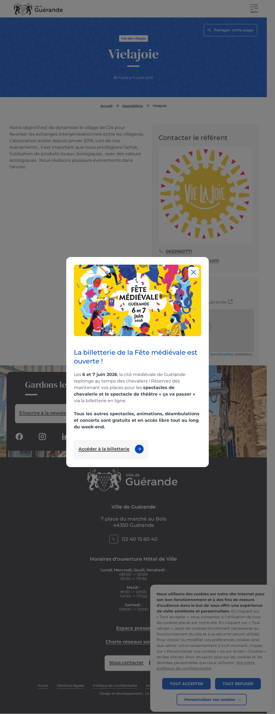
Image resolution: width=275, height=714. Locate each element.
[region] (137, 362)
